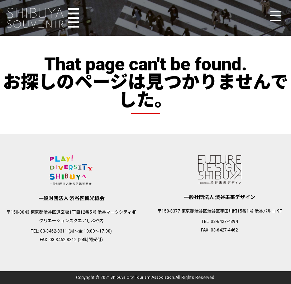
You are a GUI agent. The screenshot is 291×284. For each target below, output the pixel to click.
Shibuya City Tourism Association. (142, 277)
